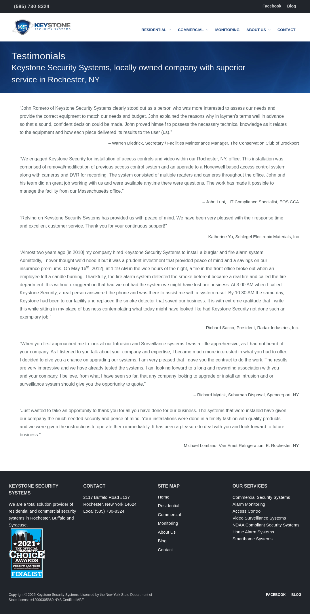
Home (164, 496)
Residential (154, 30)
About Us (256, 30)
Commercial (191, 30)
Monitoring (227, 30)
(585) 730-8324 (32, 6)
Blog (291, 6)
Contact (286, 30)
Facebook (272, 6)
